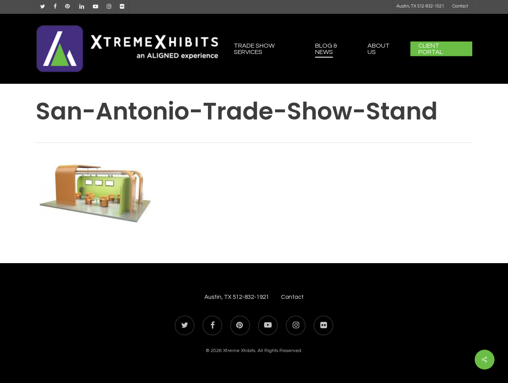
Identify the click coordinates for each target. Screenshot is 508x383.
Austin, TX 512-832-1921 (236, 297)
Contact (292, 297)
